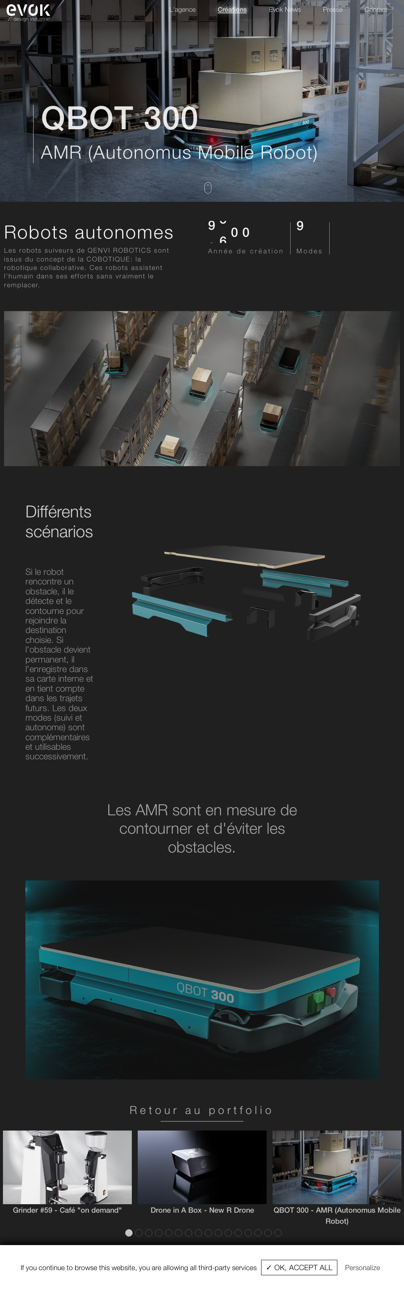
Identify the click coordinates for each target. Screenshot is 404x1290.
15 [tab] (267, 1233)
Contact (376, 9)
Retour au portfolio (202, 1109)
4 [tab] (158, 1233)
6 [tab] (178, 1233)
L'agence (182, 9)
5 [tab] (168, 1233)
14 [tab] (257, 1233)
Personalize (362, 1267)
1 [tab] (128, 1233)
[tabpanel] (67, 1173)
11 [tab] (227, 1233)
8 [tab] (197, 1233)
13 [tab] (247, 1233)
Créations (232, 9)
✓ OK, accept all (299, 1267)
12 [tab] (237, 1233)
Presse (332, 9)
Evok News (285, 9)
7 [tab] (188, 1233)
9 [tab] (207, 1233)
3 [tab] (148, 1233)
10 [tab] (217, 1233)
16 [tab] (277, 1233)
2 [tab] (138, 1233)
